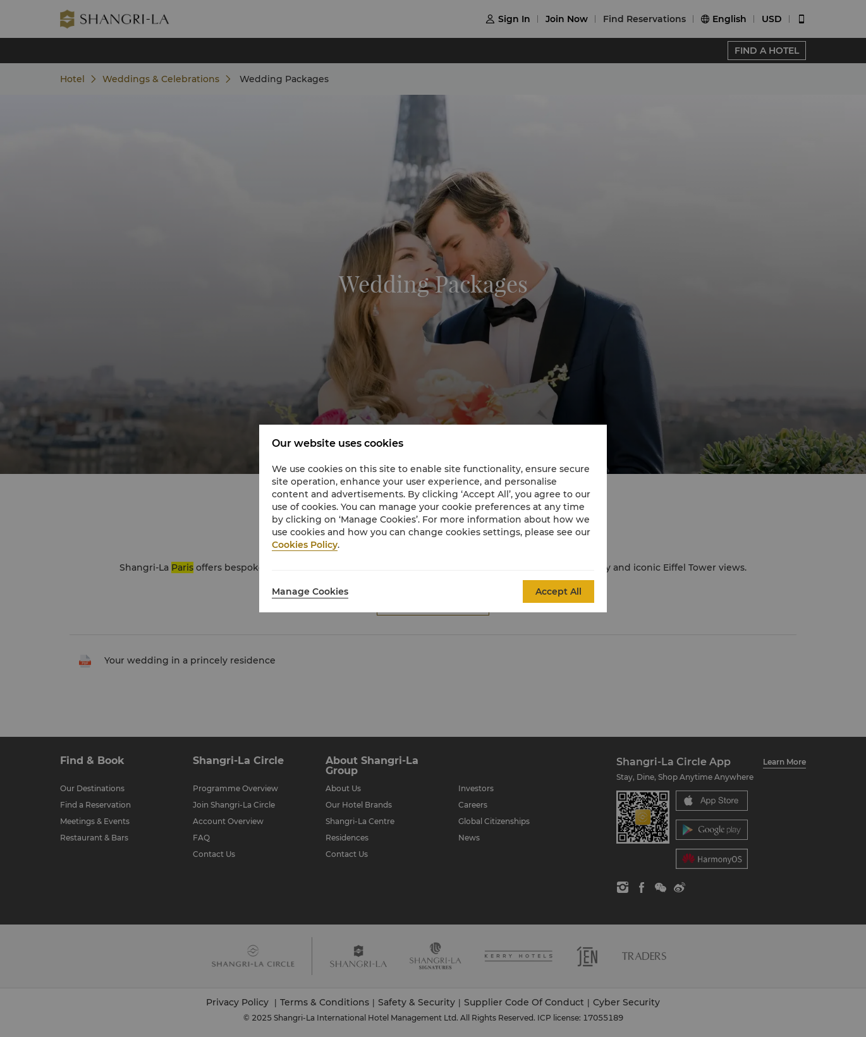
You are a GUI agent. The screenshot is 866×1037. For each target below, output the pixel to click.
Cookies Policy (305, 544)
